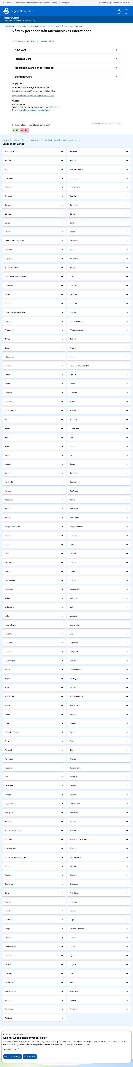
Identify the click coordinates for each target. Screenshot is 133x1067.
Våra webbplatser (66, 3)
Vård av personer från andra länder (61, 26)
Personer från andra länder (34, 26)
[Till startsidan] (18, 11)
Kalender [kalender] (114, 3)
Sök (119, 11)
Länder (79, 26)
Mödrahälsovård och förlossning (34, 68)
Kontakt (103, 3)
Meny (126, 11)
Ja (15, 130)
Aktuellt (124, 3)
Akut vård (20, 50)
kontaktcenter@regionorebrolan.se (34, 110)
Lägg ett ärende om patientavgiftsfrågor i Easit (33, 96)
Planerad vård (23, 59)
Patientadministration (13, 26)
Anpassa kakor (11, 1049)
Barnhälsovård (23, 77)
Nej (24, 130)
